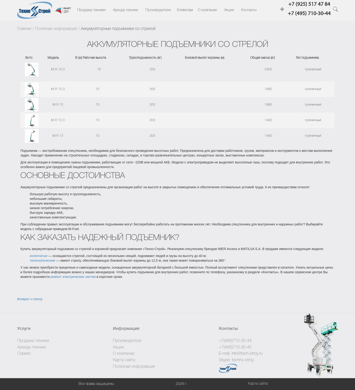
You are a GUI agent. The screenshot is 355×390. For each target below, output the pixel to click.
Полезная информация (56, 29)
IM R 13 (58, 135)
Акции (229, 10)
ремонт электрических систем (73, 277)
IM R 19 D (58, 69)
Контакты (248, 10)
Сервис (24, 353)
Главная (24, 29)
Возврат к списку (30, 299)
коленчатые (38, 256)
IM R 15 (58, 104)
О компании (207, 10)
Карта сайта (124, 360)
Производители (158, 10)
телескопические (42, 260)
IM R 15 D (58, 89)
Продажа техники (91, 10)
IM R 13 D (58, 120)
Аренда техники (125, 10)
